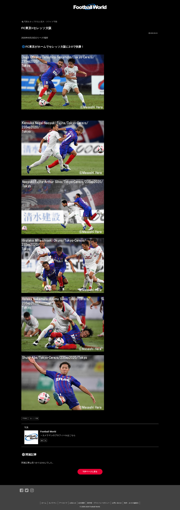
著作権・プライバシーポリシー (98, 503)
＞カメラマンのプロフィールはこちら (57, 435)
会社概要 (81, 503)
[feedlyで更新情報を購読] (41, 440)
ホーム (43, 503)
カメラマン (53, 503)
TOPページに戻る (90, 472)
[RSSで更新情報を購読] (45, 440)
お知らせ (73, 503)
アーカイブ (63, 503)
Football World (48, 431)
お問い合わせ (117, 503)
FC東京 (25, 418)
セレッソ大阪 (34, 418)
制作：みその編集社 (131, 503)
